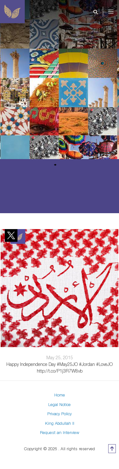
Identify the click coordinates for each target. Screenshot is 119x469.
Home (59, 394)
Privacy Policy (59, 413)
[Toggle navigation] (115, 11)
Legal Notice (59, 404)
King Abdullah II (59, 423)
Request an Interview (59, 432)
